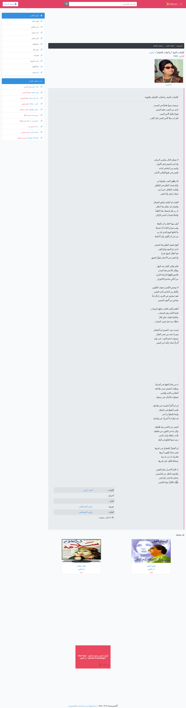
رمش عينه (36, 115)
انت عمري (37, 33)
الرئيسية (179, 46)
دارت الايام (36, 27)
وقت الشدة (36, 92)
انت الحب (37, 73)
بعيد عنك (37, 50)
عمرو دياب (31, 127)
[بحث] (66, 4)
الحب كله (37, 21)
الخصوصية (71, 706)
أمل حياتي (37, 38)
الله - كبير (37, 87)
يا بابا (38, 127)
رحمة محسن (25, 132)
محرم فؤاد (27, 115)
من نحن (85, 706)
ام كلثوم (152, 52)
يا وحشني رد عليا (34, 121)
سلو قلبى (37, 44)
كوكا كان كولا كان (34, 138)
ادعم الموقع (94, 706)
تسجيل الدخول (10, 4)
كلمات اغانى (170, 46)
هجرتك (38, 55)
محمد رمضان (24, 110)
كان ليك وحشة (35, 98)
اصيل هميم (25, 104)
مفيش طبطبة (35, 110)
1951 (178, 56)
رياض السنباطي (86, 506)
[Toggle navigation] (181, 4)
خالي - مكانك (35, 104)
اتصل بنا (79, 706)
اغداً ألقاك (37, 67)
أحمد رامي (88, 490)
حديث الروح (36, 61)
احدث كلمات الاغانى (35, 81)
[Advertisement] (116, 26)
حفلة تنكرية (36, 132)
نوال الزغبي (28, 87)
